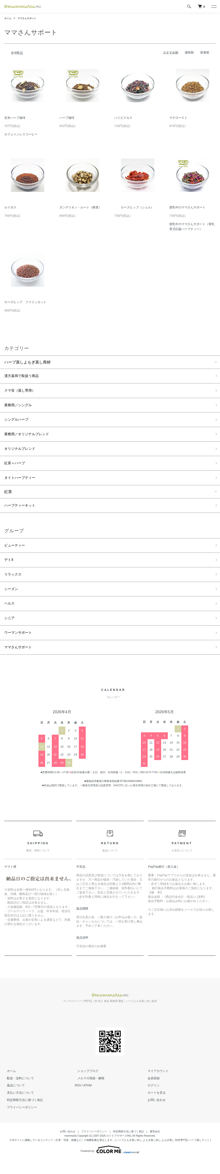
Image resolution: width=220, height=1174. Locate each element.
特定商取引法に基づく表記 (22, 1114)
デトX (9, 568)
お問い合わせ (154, 1114)
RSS (78, 1099)
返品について (13, 1099)
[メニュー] (213, 6)
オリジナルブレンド (21, 453)
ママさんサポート (28, 18)
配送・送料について (17, 1092)
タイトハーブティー (21, 484)
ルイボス (10, 207)
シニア (10, 630)
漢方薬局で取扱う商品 (23, 376)
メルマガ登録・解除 (88, 1092)
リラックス (14, 584)
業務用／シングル (19, 407)
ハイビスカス (123, 117)
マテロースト (178, 117)
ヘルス (10, 615)
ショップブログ (85, 1085)
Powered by (110, 1164)
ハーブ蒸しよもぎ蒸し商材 (27, 362)
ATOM (87, 1099)
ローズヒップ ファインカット (25, 302)
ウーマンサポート (19, 645)
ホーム (8, 18)
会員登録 (151, 1092)
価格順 (189, 52)
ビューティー (16, 553)
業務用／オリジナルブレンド (29, 438)
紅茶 (8, 498)
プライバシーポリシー (19, 1121)
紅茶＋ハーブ (16, 469)
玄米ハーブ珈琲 (14, 117)
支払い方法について (17, 1107)
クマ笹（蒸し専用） (21, 392)
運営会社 (155, 1145)
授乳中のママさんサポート (187, 207)
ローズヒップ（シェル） (134, 207)
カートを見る (154, 1107)
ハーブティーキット (21, 512)
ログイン (151, 1099)
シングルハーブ (17, 422)
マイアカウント (155, 1085)
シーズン (12, 599)
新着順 (204, 52)
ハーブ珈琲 (66, 117)
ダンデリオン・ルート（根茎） (80, 207)
